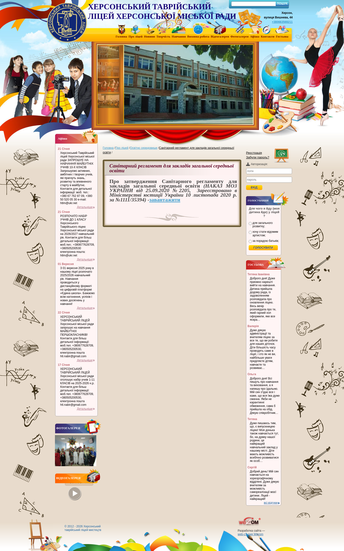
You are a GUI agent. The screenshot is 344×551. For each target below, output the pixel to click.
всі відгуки (270, 502)
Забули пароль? (257, 157)
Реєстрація (254, 153)
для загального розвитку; (263, 224)
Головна (108, 148)
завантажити (164, 200)
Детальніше (84, 207)
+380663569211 (282, 22)
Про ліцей (121, 148)
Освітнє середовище (143, 148)
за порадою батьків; (266, 241)
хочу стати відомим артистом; (265, 233)
